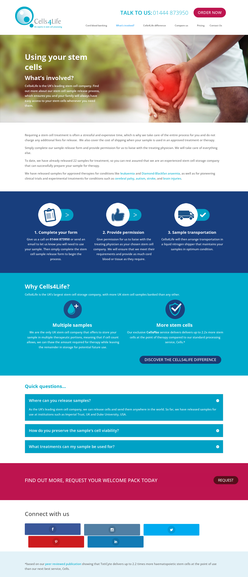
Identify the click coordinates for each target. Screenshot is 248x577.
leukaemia (127, 173)
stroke (151, 178)
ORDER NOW (210, 12)
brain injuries (172, 178)
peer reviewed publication (63, 551)
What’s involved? (125, 25)
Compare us (181, 25)
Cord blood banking (96, 25)
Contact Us (216, 25)
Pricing (201, 25)
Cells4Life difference (154, 25)
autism (140, 178)
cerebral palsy (124, 178)
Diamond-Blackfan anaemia (161, 173)
